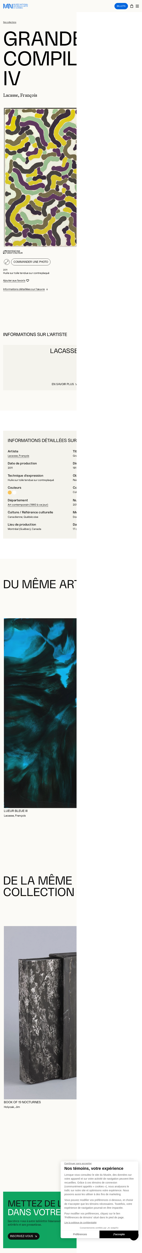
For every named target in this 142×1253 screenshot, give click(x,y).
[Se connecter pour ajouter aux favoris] (16, 280)
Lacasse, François (18, 456)
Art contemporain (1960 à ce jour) (28, 505)
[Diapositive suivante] (135, 603)
